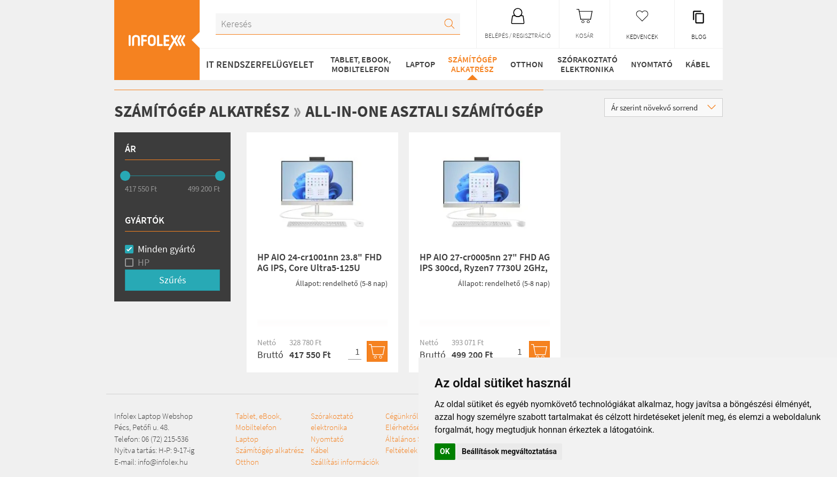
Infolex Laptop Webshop (153, 416)
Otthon (526, 64)
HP (143, 262)
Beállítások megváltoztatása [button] (509, 451)
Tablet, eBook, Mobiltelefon (360, 64)
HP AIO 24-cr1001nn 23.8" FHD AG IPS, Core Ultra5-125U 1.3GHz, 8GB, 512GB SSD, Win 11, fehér (319, 273)
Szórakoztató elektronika (587, 64)
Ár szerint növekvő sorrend (663, 107)
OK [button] (445, 451)
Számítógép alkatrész (472, 64)
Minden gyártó (166, 249)
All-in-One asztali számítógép (424, 111)
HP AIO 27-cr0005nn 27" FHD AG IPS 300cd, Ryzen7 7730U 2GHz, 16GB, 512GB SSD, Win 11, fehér (485, 267)
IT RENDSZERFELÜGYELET (260, 64)
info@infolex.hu (163, 462)
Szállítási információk (345, 462)
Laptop (420, 64)
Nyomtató (652, 64)
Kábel (697, 64)
